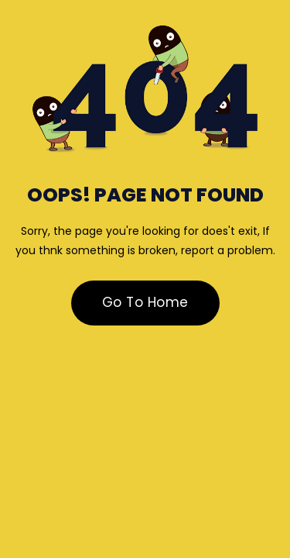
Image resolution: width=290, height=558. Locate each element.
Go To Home (145, 302)
